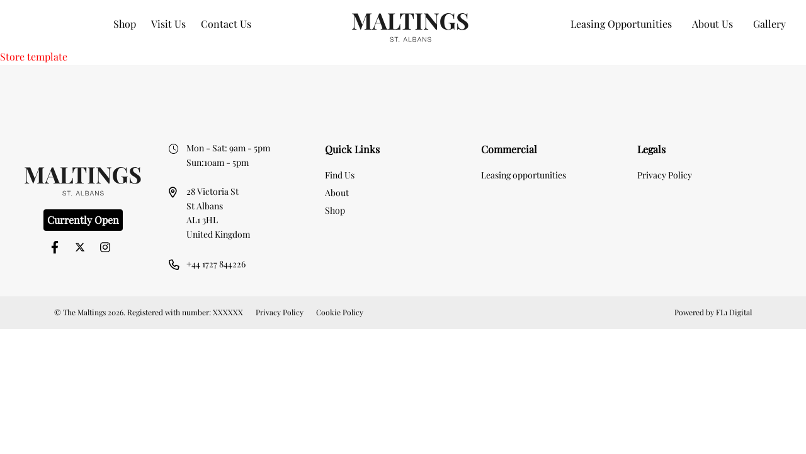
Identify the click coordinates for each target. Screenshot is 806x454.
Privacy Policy (664, 175)
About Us (712, 23)
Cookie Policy (339, 312)
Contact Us (226, 23)
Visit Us (168, 23)
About (337, 193)
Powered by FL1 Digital (713, 312)
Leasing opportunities (523, 175)
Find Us (340, 175)
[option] (403, 85)
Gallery (769, 23)
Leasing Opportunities (621, 23)
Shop (124, 23)
